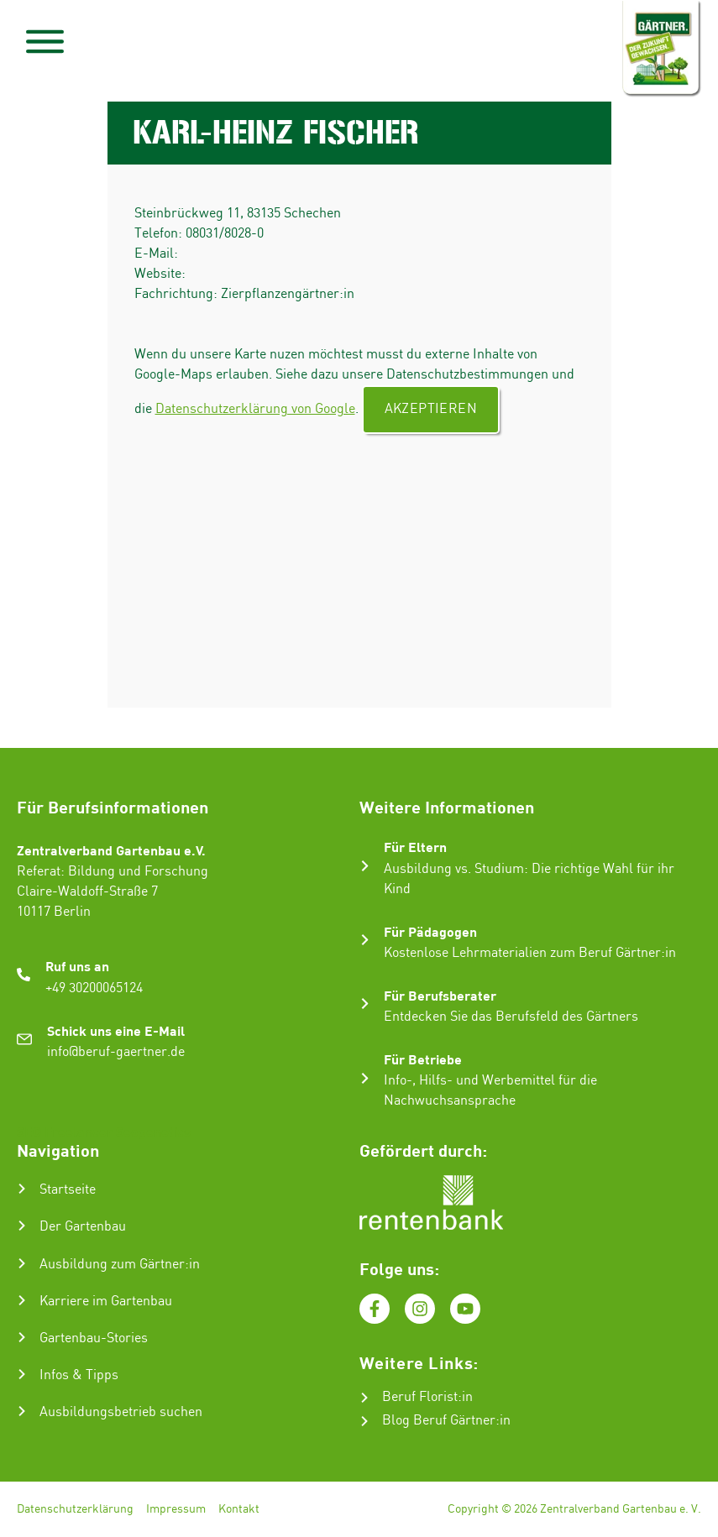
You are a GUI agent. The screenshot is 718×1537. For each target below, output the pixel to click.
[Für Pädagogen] (364, 939)
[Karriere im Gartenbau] (22, 1300)
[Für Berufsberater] (364, 1003)
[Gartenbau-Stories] (22, 1337)
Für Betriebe (423, 1059)
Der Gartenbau (82, 1227)
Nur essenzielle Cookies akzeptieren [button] (487, 1470)
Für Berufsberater (440, 995)
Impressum (176, 1509)
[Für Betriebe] (364, 1078)
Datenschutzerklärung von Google (255, 409)
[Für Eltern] (364, 865)
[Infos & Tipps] (22, 1374)
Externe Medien (585, 1337)
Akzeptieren (431, 409)
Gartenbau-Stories (93, 1338)
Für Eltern (415, 846)
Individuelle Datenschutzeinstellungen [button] (487, 1489)
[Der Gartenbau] (22, 1226)
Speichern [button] (487, 1437)
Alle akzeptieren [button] (487, 1390)
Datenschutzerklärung (75, 1509)
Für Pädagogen (430, 931)
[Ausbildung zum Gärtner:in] (22, 1263)
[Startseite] (22, 1189)
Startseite (67, 1190)
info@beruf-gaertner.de (116, 1052)
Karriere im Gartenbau (105, 1301)
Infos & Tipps (78, 1375)
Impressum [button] (564, 1508)
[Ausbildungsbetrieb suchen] (22, 1411)
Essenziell (366, 1337)
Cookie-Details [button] (415, 1508)
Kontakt (238, 1509)
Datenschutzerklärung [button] (493, 1508)
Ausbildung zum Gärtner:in (119, 1264)
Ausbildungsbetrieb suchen (120, 1412)
